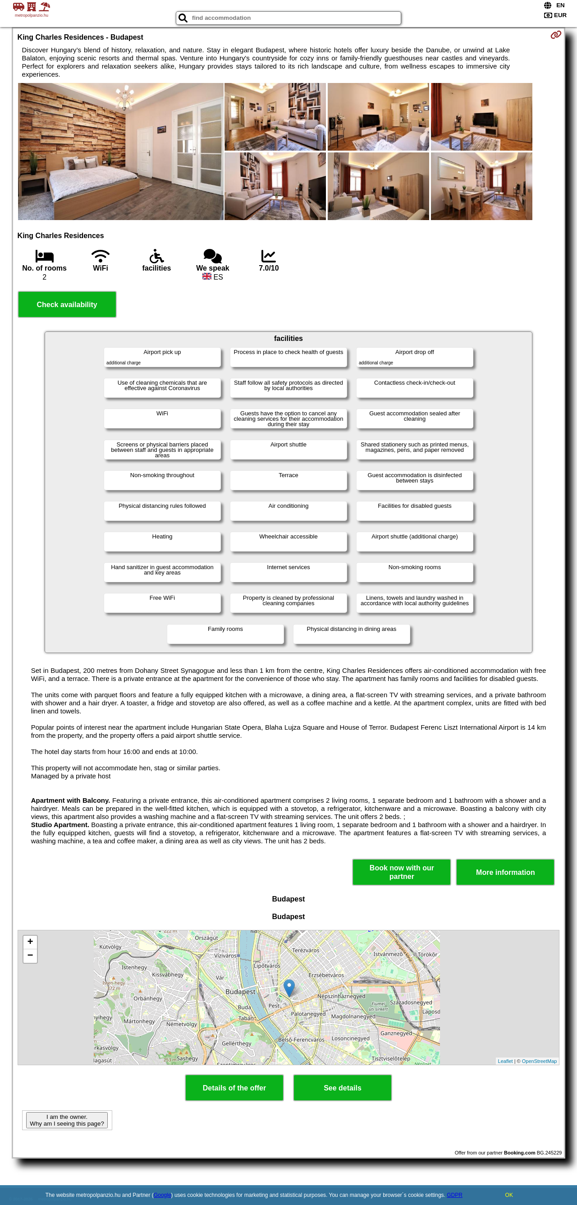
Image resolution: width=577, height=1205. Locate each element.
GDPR (455, 1195)
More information (505, 872)
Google (162, 1195)
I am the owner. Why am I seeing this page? (67, 1120)
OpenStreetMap (539, 1061)
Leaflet (505, 1061)
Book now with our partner (402, 872)
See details (343, 1088)
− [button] (30, 956)
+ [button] (30, 942)
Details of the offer (234, 1088)
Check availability (67, 304)
